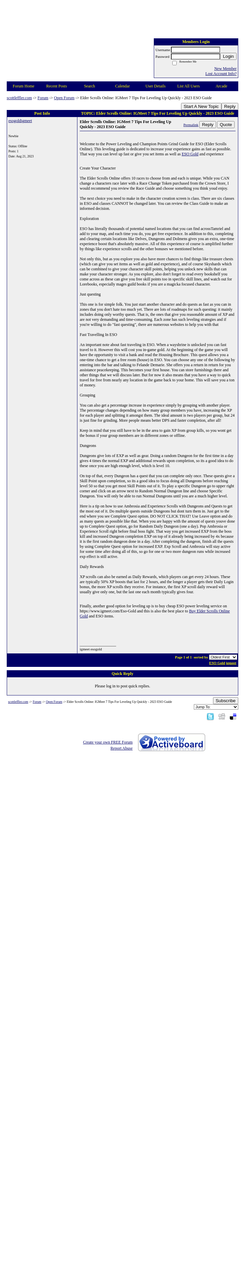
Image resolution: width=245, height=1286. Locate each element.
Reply (230, 106)
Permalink (190, 125)
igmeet (231, 663)
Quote (226, 124)
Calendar (122, 86)
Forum (43, 98)
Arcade (222, 86)
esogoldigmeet (20, 120)
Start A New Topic (201, 106)
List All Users (188, 86)
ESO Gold (190, 154)
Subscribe (226, 700)
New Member (225, 68)
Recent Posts (56, 86)
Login (228, 56)
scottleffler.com (19, 98)
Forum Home (23, 86)
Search (89, 86)
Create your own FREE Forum (108, 742)
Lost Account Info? (221, 73)
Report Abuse (121, 748)
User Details (155, 86)
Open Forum (64, 98)
